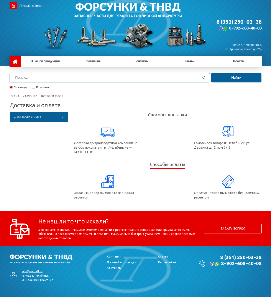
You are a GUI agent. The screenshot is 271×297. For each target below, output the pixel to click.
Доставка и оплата (27, 116)
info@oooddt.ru (32, 271)
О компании (30, 95)
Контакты (114, 267)
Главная (14, 95)
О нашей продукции (121, 262)
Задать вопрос (233, 228)
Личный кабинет (31, 5)
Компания (114, 256)
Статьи (163, 256)
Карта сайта (167, 262)
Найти (236, 77)
